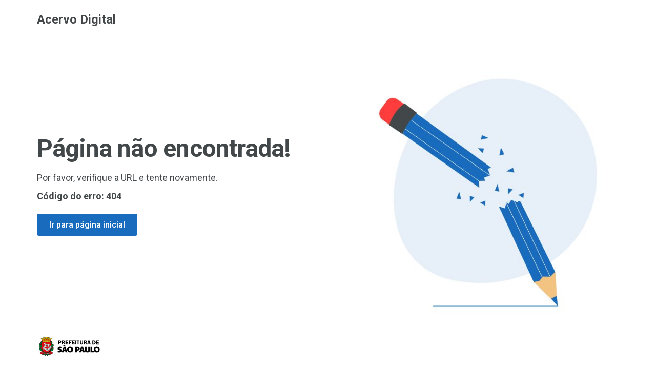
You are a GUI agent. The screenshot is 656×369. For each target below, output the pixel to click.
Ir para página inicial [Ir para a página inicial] (87, 225)
